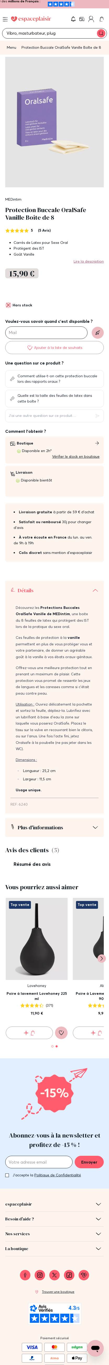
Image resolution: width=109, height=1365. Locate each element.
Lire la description (89, 261)
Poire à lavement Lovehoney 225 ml (37, 944)
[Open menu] (5, 19)
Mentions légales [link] (54, 1338)
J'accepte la (47, 1123)
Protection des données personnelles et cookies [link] (54, 1357)
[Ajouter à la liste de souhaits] (54, 347)
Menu (11, 47)
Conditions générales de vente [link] (55, 1347)
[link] (82, 19)
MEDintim (13, 199)
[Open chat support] (95, 1348)
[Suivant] (101, 906)
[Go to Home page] (31, 19)
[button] (73, 19)
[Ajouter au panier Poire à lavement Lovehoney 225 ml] (29, 980)
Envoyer (89, 1110)
